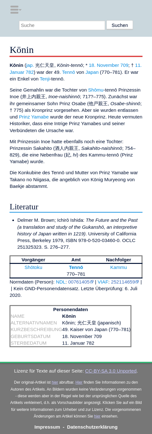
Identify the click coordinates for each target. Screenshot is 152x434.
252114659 (123, 281)
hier (55, 382)
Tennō (68, 72)
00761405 (79, 281)
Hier (78, 382)
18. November (104, 65)
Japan (92, 72)
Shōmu (95, 90)
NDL (60, 281)
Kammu (118, 267)
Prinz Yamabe (34, 116)
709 (124, 65)
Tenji (45, 78)
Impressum (47, 427)
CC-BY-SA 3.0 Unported (110, 370)
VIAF (103, 281)
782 (30, 72)
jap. (30, 65)
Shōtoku (33, 267)
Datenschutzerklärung (92, 427)
